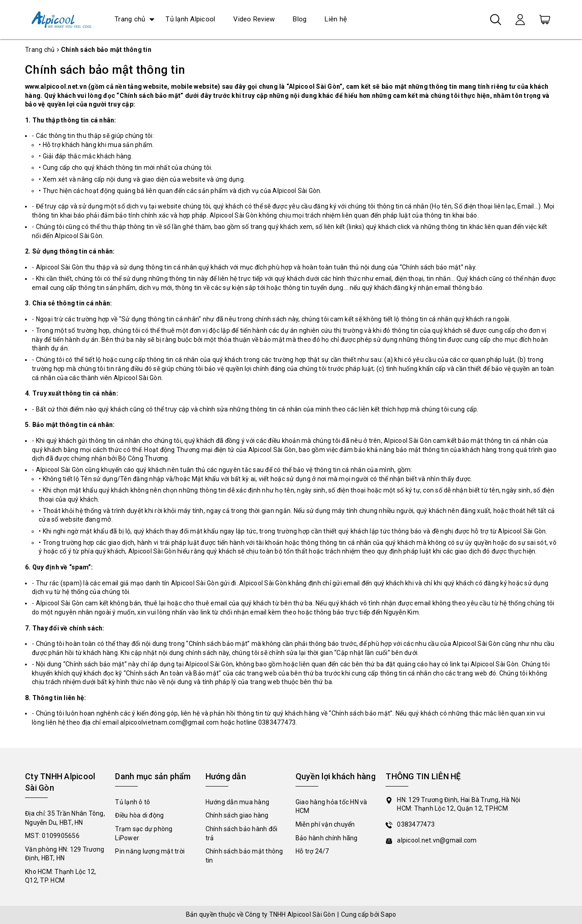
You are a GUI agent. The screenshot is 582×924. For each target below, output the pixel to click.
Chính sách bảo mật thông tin (105, 69)
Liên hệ (336, 19)
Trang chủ (130, 19)
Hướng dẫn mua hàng (238, 802)
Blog (299, 19)
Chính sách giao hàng (237, 815)
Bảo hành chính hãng (327, 838)
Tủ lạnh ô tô (132, 802)
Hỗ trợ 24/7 (312, 851)
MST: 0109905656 (52, 835)
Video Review (254, 19)
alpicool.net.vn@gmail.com (437, 840)
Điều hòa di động (139, 815)
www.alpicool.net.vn (56, 86)
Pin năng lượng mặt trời (150, 851)
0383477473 (416, 824)
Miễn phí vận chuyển (325, 824)
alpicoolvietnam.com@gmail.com (169, 722)
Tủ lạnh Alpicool (190, 19)
